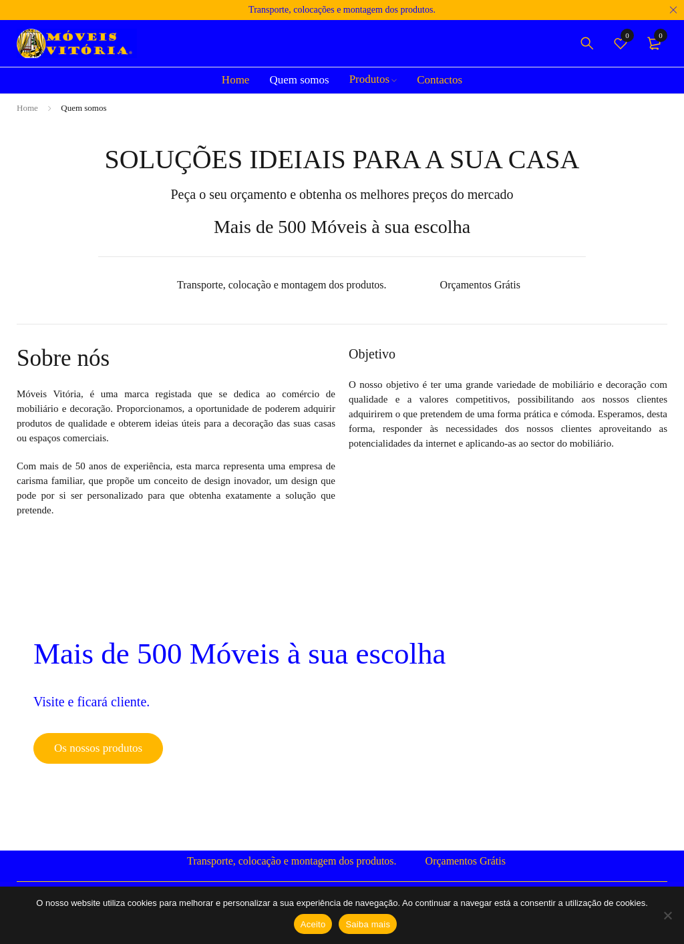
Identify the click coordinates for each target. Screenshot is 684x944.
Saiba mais (367, 924)
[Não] (667, 915)
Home (27, 108)
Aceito (313, 924)
